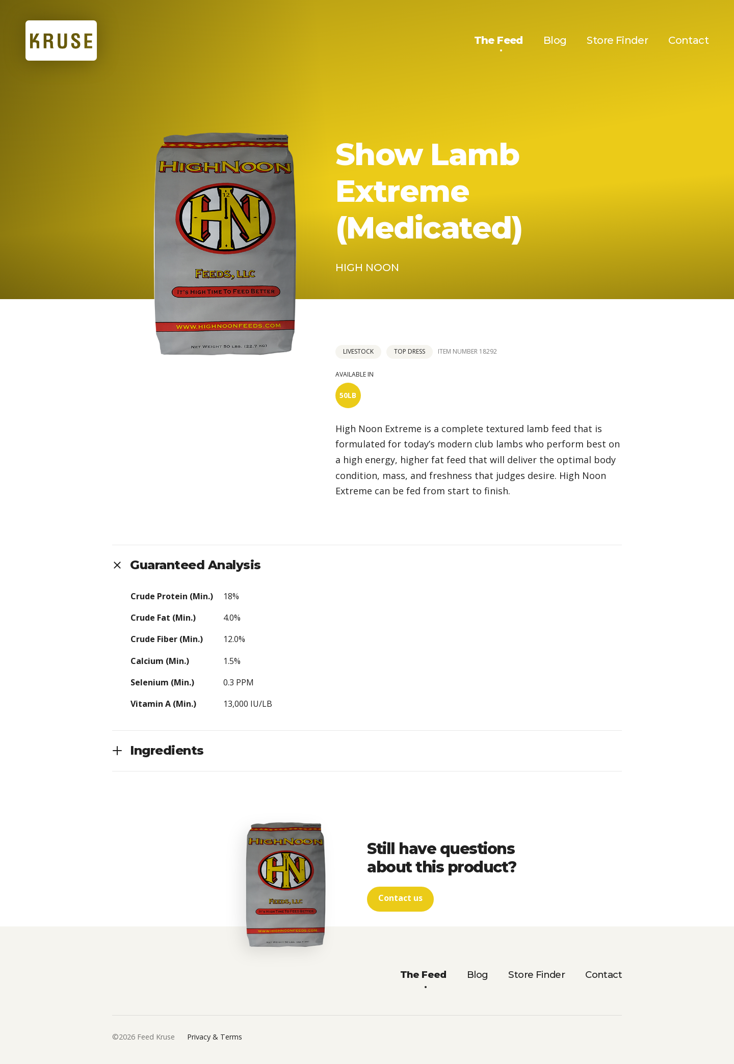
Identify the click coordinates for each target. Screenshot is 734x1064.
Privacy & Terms (214, 1038)
